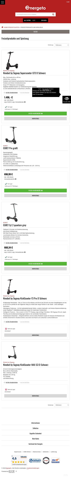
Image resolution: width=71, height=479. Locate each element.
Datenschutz (37, 452)
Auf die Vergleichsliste (11, 92)
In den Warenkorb (35, 113)
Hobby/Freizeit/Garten (11, 27)
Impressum (17, 452)
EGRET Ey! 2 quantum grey (14, 225)
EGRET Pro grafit (10, 148)
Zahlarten (35, 428)
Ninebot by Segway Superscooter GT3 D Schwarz (24, 73)
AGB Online (27, 452)
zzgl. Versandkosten (18, 102)
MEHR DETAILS (35, 118)
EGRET (5, 146)
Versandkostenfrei (10, 179)
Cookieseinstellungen (33, 468)
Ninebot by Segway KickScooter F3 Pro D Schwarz (25, 298)
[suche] (33, 14)
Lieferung (54, 452)
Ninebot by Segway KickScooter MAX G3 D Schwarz (25, 364)
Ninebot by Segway (8, 70)
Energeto (8, 468)
